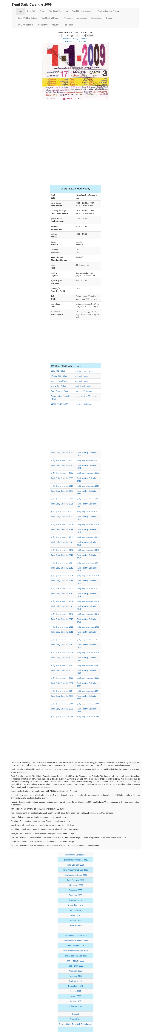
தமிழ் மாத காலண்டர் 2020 (88, 524)
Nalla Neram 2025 (75, 966)
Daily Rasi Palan (58, 371)
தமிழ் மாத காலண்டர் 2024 (88, 473)
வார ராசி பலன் (81, 376)
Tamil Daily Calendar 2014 (62, 593)
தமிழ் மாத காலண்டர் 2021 (88, 511)
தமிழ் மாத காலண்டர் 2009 (88, 665)
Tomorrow (84, 39)
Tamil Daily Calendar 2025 (75, 936)
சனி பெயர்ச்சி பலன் (83, 404)
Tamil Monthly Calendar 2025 (75, 941)
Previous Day (70, 41)
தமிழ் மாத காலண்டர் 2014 (88, 601)
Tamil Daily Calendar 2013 (62, 606)
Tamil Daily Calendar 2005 (62, 709)
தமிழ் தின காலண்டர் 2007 (62, 691)
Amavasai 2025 (75, 971)
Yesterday (67, 39)
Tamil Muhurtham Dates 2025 (75, 951)
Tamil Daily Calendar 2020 (62, 517)
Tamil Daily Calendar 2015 (62, 581)
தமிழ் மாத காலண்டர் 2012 (88, 627)
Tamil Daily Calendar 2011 (62, 632)
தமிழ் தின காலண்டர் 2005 (62, 716)
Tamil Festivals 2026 (75, 880)
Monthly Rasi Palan (59, 381)
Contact (75, 1014)
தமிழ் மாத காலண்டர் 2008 (88, 678)
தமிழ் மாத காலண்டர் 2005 (88, 716)
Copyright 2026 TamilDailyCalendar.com (76, 1024)
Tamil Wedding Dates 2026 (75, 875)
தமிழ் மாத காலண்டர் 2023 (88, 486)
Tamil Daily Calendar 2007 (62, 683)
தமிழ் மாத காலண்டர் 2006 (88, 704)
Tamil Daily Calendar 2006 (62, 696)
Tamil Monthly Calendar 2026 (75, 860)
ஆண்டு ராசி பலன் (83, 386)
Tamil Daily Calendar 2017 (62, 555)
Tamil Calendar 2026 (75, 865)
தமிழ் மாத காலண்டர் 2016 (88, 576)
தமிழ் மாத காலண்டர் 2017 (88, 563)
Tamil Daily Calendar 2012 (62, 619)
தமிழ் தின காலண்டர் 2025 (62, 460)
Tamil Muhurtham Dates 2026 (75, 870)
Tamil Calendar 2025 (75, 946)
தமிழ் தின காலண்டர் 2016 (62, 576)
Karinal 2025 (75, 1001)
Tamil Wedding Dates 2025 (75, 956)
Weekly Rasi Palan (59, 376)
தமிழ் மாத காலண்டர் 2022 (88, 499)
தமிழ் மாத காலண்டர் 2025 (88, 460)
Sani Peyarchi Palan (59, 404)
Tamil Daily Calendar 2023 (62, 478)
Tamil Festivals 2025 (75, 961)
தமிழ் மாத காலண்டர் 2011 (88, 640)
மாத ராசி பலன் (81, 381)
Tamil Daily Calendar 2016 (62, 568)
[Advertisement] (75, 122)
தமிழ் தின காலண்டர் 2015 (62, 588)
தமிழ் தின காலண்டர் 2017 (62, 563)
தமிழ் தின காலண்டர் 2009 (62, 665)
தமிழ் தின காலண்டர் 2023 (62, 486)
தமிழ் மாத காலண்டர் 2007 (88, 691)
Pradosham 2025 (75, 986)
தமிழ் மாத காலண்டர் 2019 (88, 537)
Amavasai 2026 (75, 890)
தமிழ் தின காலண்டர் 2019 (62, 537)
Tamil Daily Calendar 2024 (62, 465)
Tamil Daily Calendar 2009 (62, 657)
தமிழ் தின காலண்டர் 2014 (62, 601)
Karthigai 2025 (75, 981)
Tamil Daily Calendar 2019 (62, 529)
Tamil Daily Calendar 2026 (62, 452)
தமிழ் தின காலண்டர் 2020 (62, 524)
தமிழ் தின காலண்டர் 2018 (62, 550)
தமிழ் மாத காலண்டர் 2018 (88, 550)
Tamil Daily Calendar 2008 (62, 670)
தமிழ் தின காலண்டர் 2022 (62, 499)
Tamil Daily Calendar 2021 (62, 504)
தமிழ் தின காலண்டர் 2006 (62, 704)
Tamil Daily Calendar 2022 (62, 491)
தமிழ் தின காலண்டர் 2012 (62, 627)
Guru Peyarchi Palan (59, 391)
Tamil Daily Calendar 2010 (62, 645)
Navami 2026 (75, 915)
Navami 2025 (75, 996)
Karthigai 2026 (75, 900)
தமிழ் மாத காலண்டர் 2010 (88, 652)
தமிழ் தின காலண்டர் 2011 (62, 640)
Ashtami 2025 (75, 991)
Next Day (82, 41)
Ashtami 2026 (75, 910)
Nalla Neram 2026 (75, 885)
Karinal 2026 (75, 920)
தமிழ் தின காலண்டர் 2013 (62, 614)
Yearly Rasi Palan (58, 386)
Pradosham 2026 (75, 905)
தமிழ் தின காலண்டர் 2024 (62, 473)
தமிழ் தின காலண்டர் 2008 (62, 678)
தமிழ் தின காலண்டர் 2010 (62, 652)
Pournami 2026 (75, 895)
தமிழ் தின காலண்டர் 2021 (62, 511)
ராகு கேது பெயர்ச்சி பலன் (86, 396)
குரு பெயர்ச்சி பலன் (83, 391)
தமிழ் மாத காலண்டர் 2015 (88, 588)
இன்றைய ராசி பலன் (84, 371)
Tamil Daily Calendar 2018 (62, 542)
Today (75, 39)
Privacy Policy (75, 1019)
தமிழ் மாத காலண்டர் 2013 (88, 614)
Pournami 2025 (75, 976)
